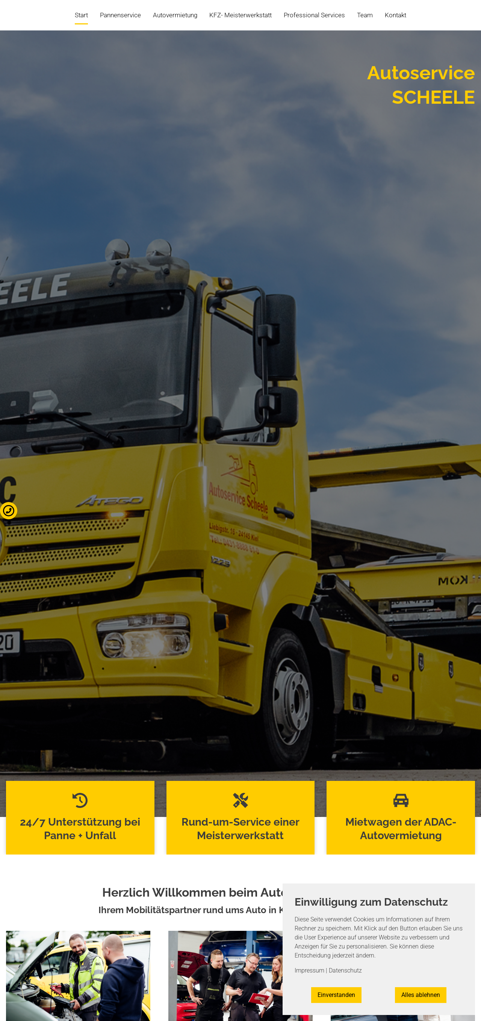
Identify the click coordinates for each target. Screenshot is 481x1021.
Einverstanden (336, 994)
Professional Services (314, 15)
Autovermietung (175, 15)
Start (81, 15)
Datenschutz (345, 970)
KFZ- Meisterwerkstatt (240, 15)
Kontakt (395, 15)
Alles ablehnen (420, 994)
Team (365, 15)
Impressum (309, 970)
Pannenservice (120, 15)
